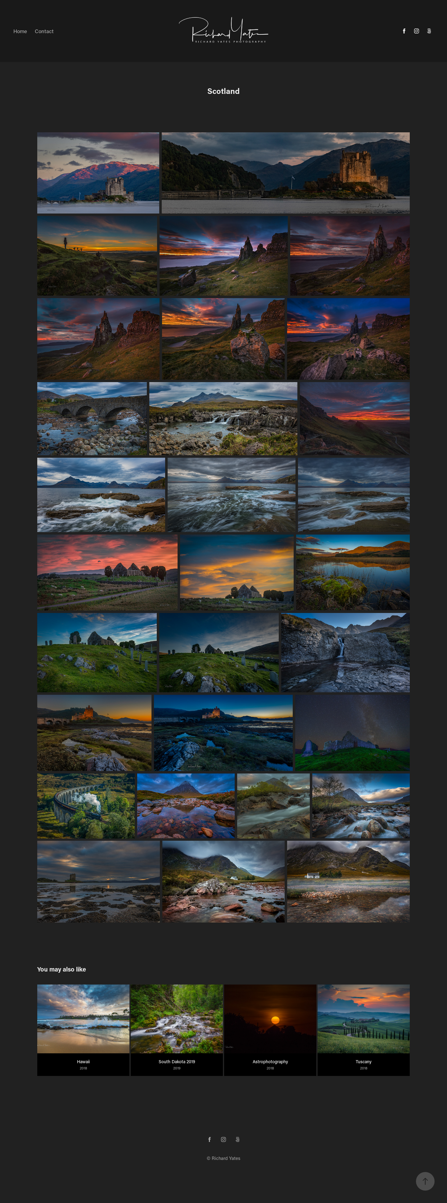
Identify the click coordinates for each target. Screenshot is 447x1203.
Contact (44, 31)
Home (20, 31)
